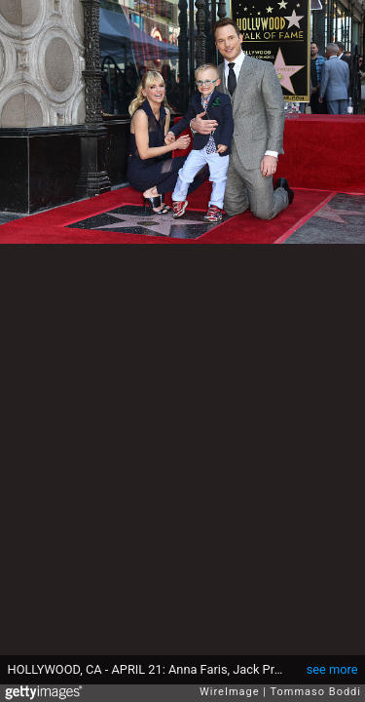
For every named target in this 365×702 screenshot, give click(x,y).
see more (332, 669)
